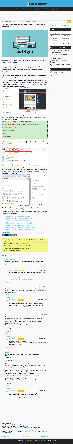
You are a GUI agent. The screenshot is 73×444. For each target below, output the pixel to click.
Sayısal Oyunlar (9, 314)
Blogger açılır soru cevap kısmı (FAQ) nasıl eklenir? (17, 245)
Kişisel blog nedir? (28, 9)
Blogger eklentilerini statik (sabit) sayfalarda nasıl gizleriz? (19, 225)
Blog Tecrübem (13, 270)
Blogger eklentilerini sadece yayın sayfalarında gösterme (19, 218)
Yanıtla (7, 264)
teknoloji (66, 40)
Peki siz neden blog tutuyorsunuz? (61, 64)
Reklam (63, 9)
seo (66, 33)
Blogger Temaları (38, 9)
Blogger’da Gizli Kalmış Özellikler (12, 250)
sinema (66, 35)
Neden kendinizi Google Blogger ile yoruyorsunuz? (16, 248)
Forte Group (55, 74)
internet (55, 40)
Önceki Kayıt (44, 436)
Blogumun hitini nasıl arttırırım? (60, 54)
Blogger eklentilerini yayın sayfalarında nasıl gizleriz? (18, 216)
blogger (8, 232)
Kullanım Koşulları (39, 442)
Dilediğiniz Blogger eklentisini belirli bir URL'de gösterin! (19, 223)
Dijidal (54, 440)
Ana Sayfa (5, 9)
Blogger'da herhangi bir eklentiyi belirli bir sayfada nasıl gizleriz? (21, 227)
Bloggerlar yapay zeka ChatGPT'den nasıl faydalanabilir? (18, 243)
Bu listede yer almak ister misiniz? (60, 77)
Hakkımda (12, 9)
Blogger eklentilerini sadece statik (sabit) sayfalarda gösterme (20, 222)
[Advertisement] (36, 15)
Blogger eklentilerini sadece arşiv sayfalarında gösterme (19, 229)
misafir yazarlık (35, 431)
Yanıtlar (9, 268)
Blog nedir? (19, 9)
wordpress (66, 43)
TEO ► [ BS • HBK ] (10, 259)
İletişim (68, 9)
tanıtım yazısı (24, 431)
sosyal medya (66, 38)
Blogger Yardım (55, 9)
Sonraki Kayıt (5, 436)
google (55, 38)
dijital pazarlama (55, 35)
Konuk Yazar (47, 9)
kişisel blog (55, 43)
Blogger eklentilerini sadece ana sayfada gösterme (17, 220)
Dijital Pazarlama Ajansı (58, 72)
